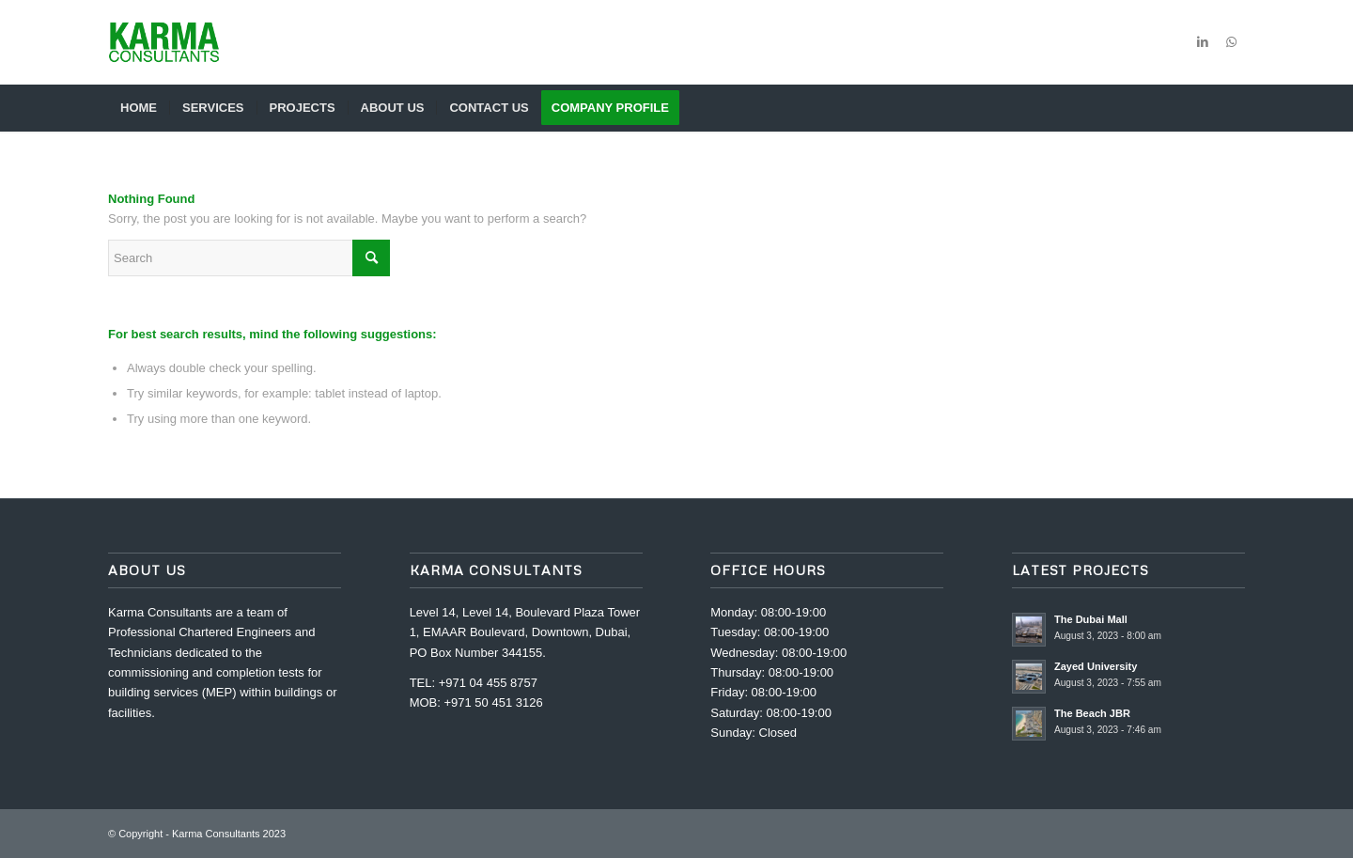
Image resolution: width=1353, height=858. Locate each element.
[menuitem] (138, 108)
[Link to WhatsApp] (1231, 42)
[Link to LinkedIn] (1203, 42)
